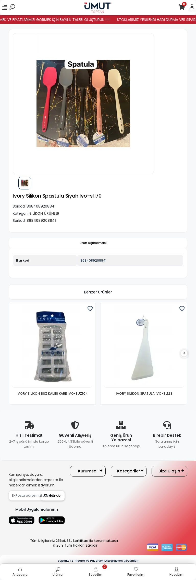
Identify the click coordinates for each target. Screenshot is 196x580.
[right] (184, 353)
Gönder (53, 495)
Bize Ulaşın (169, 471)
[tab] (93, 243)
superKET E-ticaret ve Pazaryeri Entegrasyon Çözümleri (98, 561)
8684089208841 (93, 260)
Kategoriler (128, 471)
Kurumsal (87, 471)
